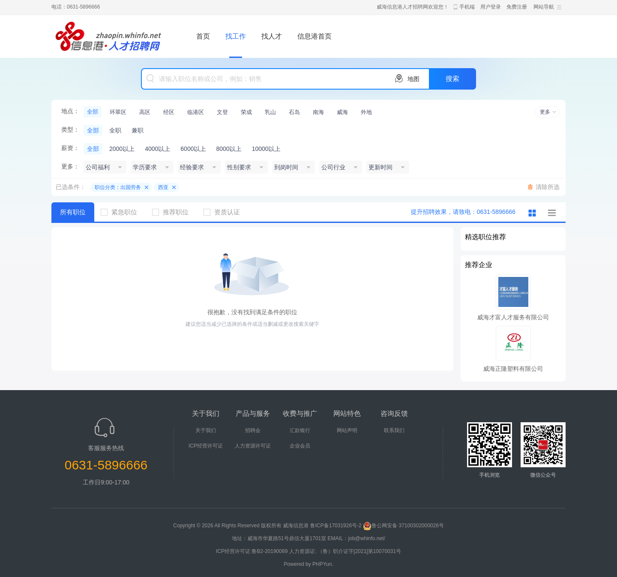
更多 (545, 112)
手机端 (467, 7)
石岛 (294, 112)
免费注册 (516, 7)
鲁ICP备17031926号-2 (336, 526)
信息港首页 (314, 36)
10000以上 (266, 148)
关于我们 (205, 430)
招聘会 (253, 430)
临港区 (195, 112)
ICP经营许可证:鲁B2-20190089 (252, 551)
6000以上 (193, 148)
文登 (222, 112)
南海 (318, 112)
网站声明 (347, 430)
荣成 (246, 112)
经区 (168, 112)
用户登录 (490, 7)
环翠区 (118, 112)
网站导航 (543, 7)
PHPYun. (322, 564)
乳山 (270, 112)
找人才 (271, 36)
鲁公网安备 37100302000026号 (403, 526)
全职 (115, 130)
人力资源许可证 (253, 446)
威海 (342, 112)
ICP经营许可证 (206, 446)
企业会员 (300, 446)
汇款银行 (300, 430)
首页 (203, 36)
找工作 (235, 36)
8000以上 (228, 148)
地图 (413, 78)
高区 (144, 112)
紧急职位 (122, 212)
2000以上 (122, 148)
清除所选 (548, 186)
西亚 (163, 187)
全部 (92, 111)
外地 (366, 112)
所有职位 (73, 212)
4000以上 (157, 148)
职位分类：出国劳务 (118, 187)
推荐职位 (174, 212)
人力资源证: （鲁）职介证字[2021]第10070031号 (345, 551)
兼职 (138, 130)
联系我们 (394, 430)
